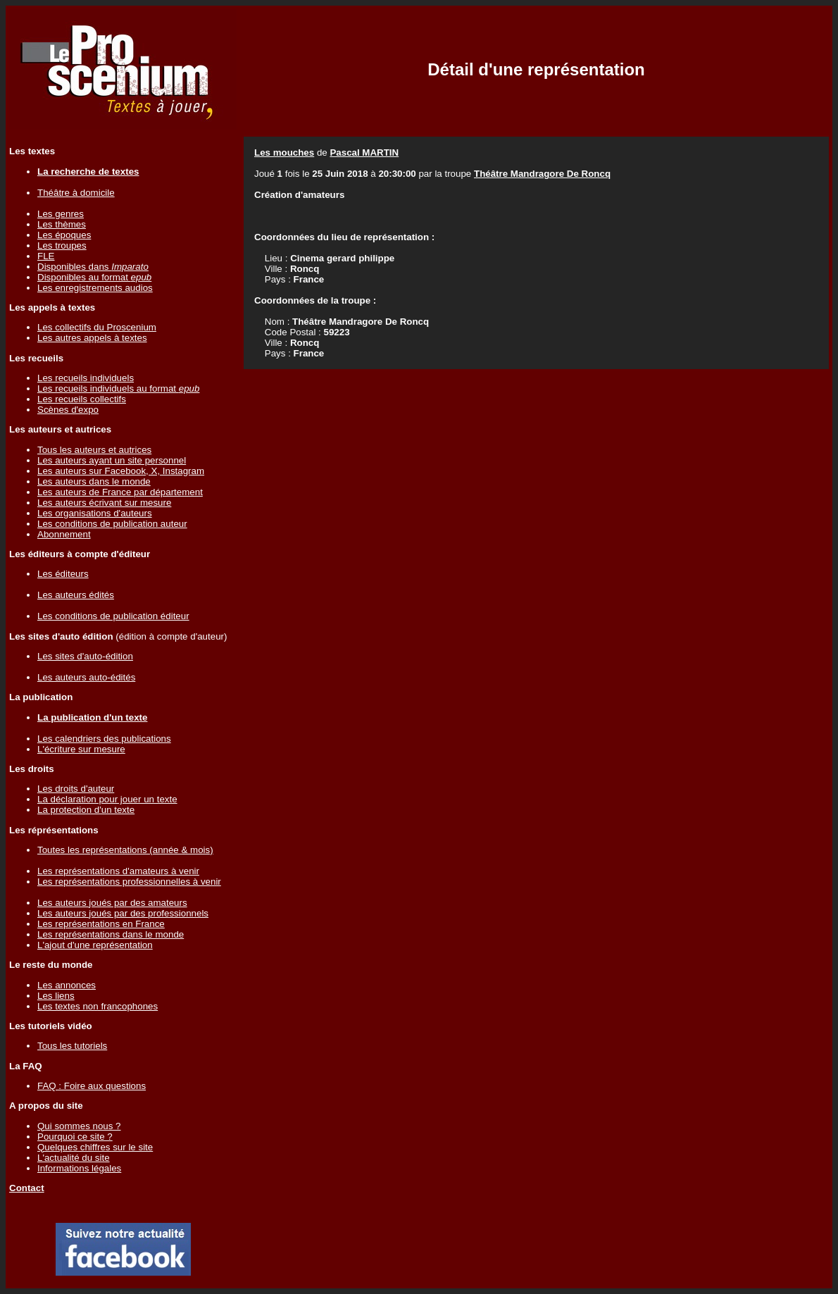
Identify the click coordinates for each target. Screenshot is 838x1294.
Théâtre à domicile (76, 192)
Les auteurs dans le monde (94, 481)
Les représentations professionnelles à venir (129, 881)
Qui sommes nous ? (79, 1126)
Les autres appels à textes (92, 337)
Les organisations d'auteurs (94, 513)
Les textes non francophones (97, 1006)
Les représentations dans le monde (110, 934)
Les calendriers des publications (104, 738)
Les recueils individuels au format (118, 388)
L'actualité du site (73, 1157)
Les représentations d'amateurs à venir (118, 871)
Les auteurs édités (75, 595)
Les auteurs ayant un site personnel (111, 460)
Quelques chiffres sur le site (95, 1147)
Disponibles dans (93, 266)
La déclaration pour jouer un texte (107, 799)
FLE (45, 256)
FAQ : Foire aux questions (91, 1086)
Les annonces (66, 985)
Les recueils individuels (85, 378)
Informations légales (79, 1168)
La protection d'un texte (86, 809)
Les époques (64, 235)
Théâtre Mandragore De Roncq (542, 173)
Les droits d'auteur (75, 788)
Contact (26, 1188)
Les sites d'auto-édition (85, 656)
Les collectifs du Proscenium (96, 327)
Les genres (60, 214)
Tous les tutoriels (72, 1045)
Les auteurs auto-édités (86, 677)
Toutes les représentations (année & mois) (125, 850)
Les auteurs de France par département (120, 492)
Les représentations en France (101, 924)
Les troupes (62, 245)
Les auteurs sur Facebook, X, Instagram (120, 471)
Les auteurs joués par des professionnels (122, 913)
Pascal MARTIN (364, 152)
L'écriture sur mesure (81, 749)
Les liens (56, 995)
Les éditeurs (63, 573)
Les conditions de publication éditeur (113, 616)
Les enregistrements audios (95, 287)
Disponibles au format (94, 277)
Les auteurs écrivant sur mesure (104, 502)
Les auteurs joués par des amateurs (112, 902)
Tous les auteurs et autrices (94, 449)
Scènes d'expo (68, 409)
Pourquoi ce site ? (75, 1136)
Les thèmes (61, 224)
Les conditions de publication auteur (112, 523)
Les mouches (284, 152)
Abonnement (64, 534)
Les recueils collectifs (81, 399)
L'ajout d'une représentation (95, 945)
